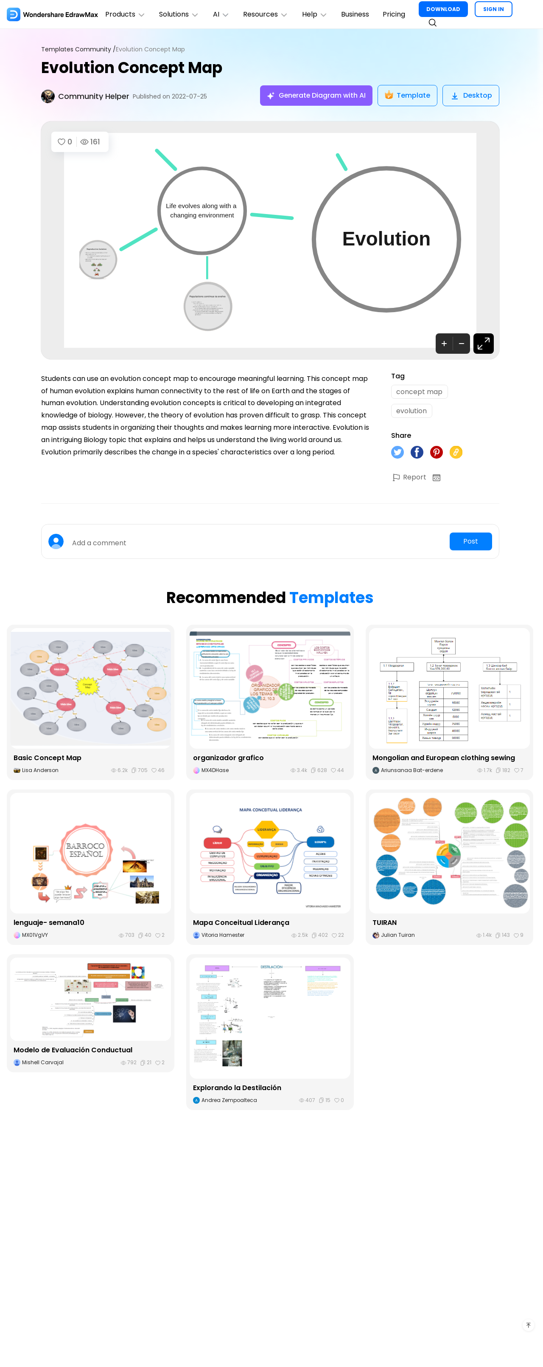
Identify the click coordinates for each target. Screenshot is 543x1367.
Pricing (395, 14)
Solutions (180, 14)
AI (221, 14)
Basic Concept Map (47, 759)
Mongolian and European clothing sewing (443, 759)
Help (316, 14)
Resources (266, 14)
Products (125, 14)
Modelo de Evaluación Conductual (73, 1051)
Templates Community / (78, 49)
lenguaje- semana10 (49, 923)
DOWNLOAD (445, 9)
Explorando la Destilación (237, 1088)
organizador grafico (228, 759)
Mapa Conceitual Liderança (241, 923)
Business (356, 14)
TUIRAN (384, 923)
